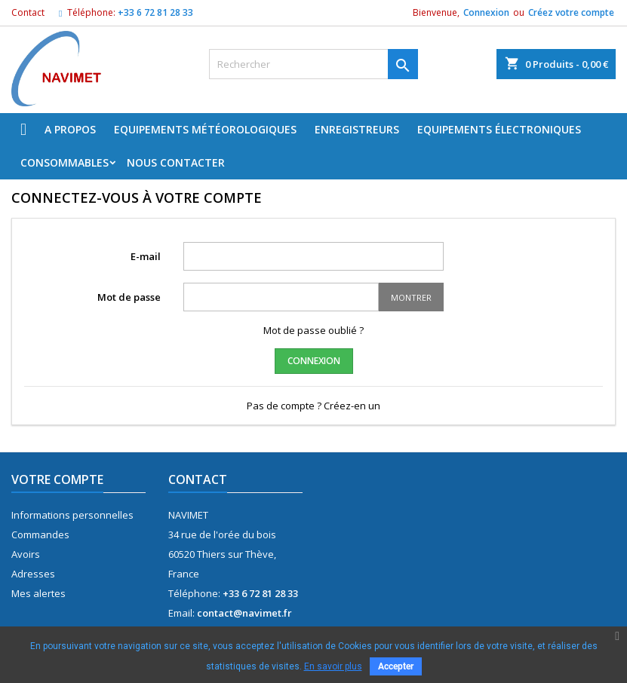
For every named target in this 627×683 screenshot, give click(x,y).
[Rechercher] (313, 64)
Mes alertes (38, 593)
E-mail (146, 256)
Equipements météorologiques (205, 129)
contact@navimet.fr (244, 613)
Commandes (40, 534)
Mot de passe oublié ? (313, 330)
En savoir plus (333, 666)
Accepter (395, 666)
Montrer (411, 297)
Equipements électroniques (499, 129)
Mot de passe (129, 297)
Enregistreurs (357, 129)
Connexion (486, 12)
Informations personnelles (72, 515)
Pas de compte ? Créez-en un (313, 405)
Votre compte (57, 479)
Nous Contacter (176, 162)
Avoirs (25, 554)
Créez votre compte (571, 12)
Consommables (64, 162)
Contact (28, 12)
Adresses (33, 573)
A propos (70, 129)
